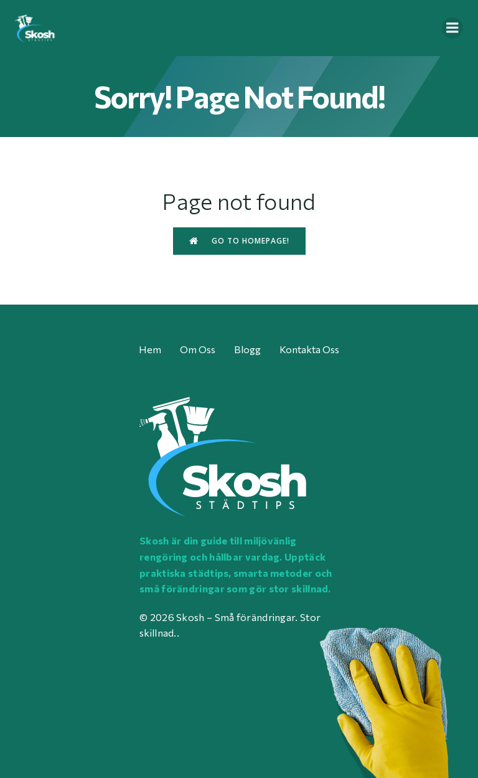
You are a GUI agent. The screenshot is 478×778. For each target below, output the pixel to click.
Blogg (247, 349)
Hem (150, 349)
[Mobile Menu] (452, 28)
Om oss (197, 349)
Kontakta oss (309, 349)
